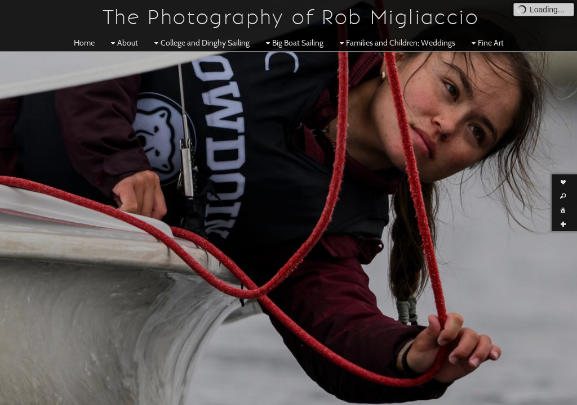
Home (84, 43)
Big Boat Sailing (293, 43)
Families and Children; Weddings (396, 43)
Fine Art (486, 43)
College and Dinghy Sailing (201, 43)
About (123, 43)
